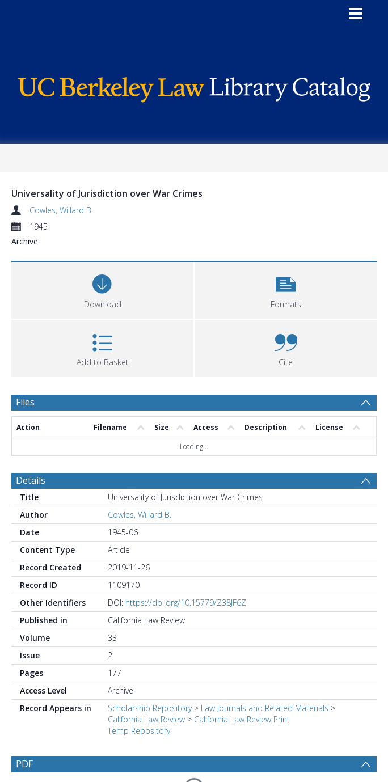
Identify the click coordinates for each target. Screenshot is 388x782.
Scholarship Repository (150, 708)
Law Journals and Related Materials (264, 708)
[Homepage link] (194, 87)
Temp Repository (139, 730)
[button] (286, 289)
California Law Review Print (242, 719)
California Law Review (146, 719)
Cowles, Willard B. (61, 210)
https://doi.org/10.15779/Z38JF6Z (185, 602)
